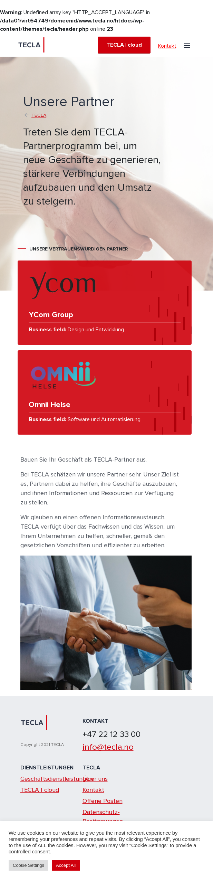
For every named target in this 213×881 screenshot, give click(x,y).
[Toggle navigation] (187, 45)
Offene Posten (103, 801)
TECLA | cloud (124, 44)
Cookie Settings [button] (28, 865)
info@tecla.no (108, 747)
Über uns (95, 779)
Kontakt (167, 45)
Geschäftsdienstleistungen (56, 779)
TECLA (38, 115)
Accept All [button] (66, 865)
